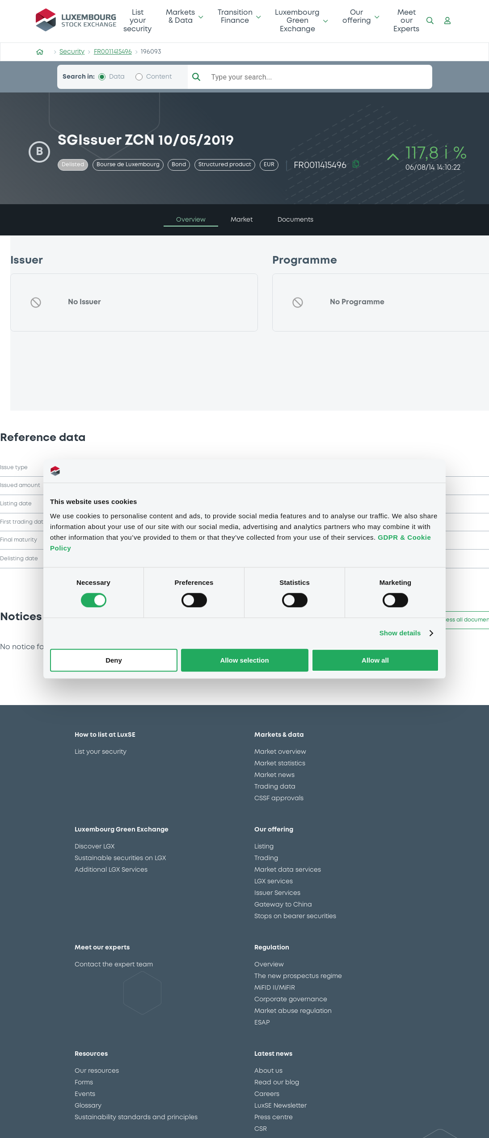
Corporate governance (290, 999)
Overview (269, 964)
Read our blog (276, 1082)
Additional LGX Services (111, 870)
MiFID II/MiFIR (274, 988)
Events (85, 1094)
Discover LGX (94, 846)
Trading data (274, 786)
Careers (266, 1094)
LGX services (273, 881)
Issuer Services (277, 893)
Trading (266, 858)
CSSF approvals (279, 798)
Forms (84, 1082)
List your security (137, 21)
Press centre (273, 1117)
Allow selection (244, 660)
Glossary (88, 1106)
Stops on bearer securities (295, 916)
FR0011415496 (113, 52)
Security (71, 52)
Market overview (280, 752)
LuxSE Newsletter (280, 1106)
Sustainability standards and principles (136, 1117)
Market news (274, 775)
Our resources (97, 1071)
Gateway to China (283, 904)
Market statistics (279, 763)
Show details (400, 633)
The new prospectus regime (298, 976)
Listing (264, 846)
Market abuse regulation (293, 1011)
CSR (260, 1129)
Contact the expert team (114, 964)
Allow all (375, 660)
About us (268, 1071)
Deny (113, 660)
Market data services (287, 870)
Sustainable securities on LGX (120, 858)
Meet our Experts (406, 21)
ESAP (262, 1022)
